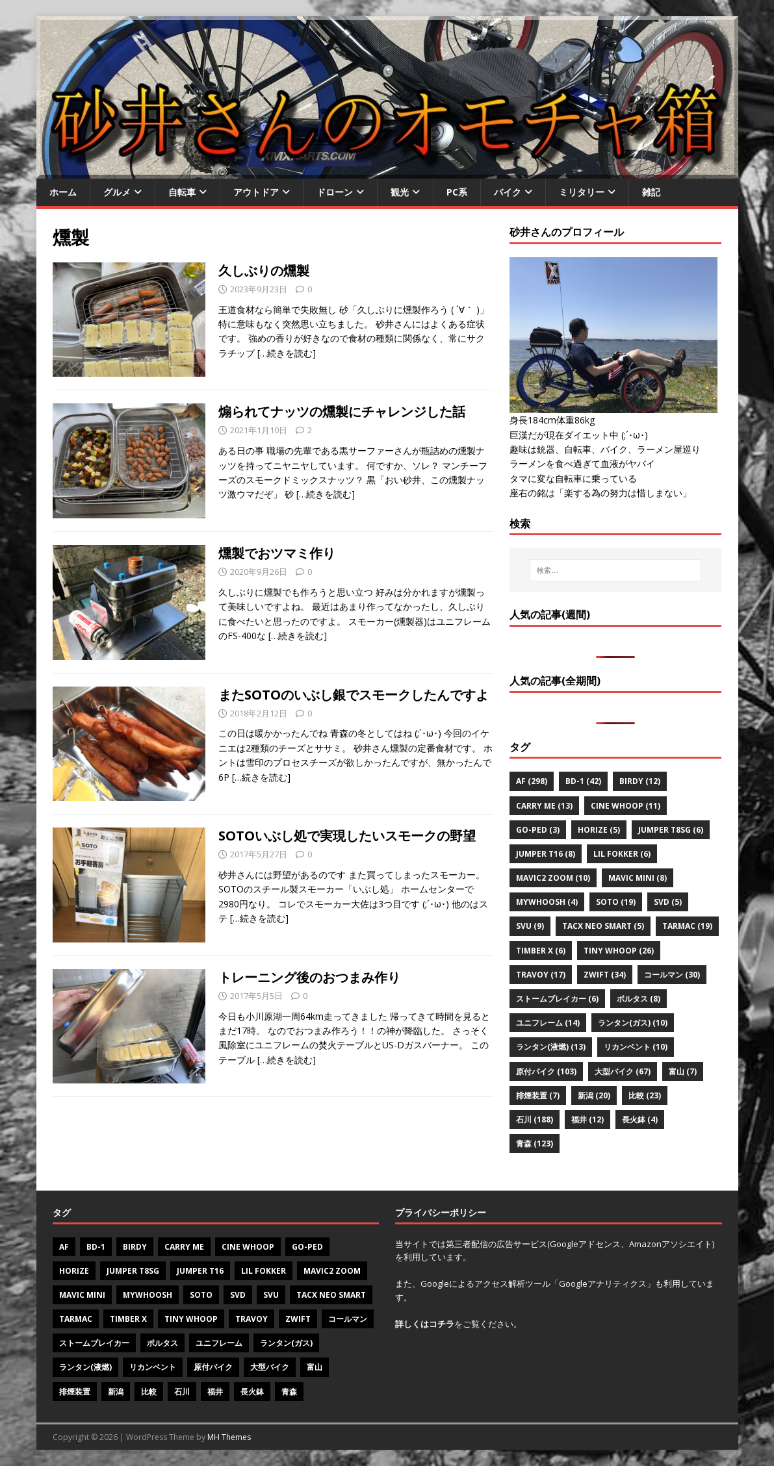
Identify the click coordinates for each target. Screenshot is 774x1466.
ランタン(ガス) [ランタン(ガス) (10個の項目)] (632, 1022)
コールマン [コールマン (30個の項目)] (672, 974)
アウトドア (256, 192)
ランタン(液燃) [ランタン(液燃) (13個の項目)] (551, 1046)
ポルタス (162, 1342)
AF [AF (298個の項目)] (531, 781)
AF (64, 1246)
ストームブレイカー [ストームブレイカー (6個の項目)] (557, 998)
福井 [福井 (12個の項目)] (587, 1119)
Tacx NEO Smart (331, 1294)
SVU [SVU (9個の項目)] (530, 925)
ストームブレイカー (94, 1342)
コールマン (347, 1318)
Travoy (251, 1318)
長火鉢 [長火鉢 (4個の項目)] (640, 1119)
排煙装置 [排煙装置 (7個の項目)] (538, 1095)
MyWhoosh (147, 1294)
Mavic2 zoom (332, 1270)
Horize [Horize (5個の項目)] (599, 829)
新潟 (115, 1391)
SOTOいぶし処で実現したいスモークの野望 (347, 835)
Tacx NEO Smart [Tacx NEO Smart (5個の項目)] (603, 925)
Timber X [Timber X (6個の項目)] (540, 950)
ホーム (63, 192)
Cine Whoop (248, 1246)
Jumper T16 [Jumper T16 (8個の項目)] (545, 853)
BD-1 (95, 1246)
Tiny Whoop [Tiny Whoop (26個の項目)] (619, 950)
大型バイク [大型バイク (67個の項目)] (623, 1071)
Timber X (128, 1318)
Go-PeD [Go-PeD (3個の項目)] (538, 829)
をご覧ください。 (458, 1324)
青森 (289, 1391)
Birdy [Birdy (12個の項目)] (639, 781)
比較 (149, 1391)
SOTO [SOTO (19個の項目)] (616, 901)
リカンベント (152, 1366)
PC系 (456, 192)
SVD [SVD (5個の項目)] (668, 901)
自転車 (182, 192)
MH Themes (229, 1437)
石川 (182, 1391)
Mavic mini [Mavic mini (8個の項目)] (637, 877)
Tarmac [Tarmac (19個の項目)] (687, 925)
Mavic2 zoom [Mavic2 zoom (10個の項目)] (553, 877)
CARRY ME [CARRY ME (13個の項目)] (544, 805)
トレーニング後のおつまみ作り (309, 977)
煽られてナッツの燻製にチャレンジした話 (341, 411)
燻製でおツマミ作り (276, 553)
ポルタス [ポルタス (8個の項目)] (638, 998)
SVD (238, 1294)
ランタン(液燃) (85, 1366)
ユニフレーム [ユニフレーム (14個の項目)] (548, 1022)
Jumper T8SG (133, 1270)
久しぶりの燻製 (263, 270)
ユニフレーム (219, 1342)
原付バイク (213, 1366)
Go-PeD (307, 1246)
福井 (215, 1391)
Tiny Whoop (191, 1318)
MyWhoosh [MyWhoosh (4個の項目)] (547, 901)
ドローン (334, 192)
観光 (400, 192)
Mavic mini (82, 1294)
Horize (74, 1270)
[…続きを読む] (286, 353)
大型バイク (269, 1366)
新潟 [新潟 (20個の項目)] (594, 1095)
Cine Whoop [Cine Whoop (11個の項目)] (625, 805)
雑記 (651, 192)
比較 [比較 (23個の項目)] (644, 1095)
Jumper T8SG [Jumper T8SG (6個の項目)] (670, 829)
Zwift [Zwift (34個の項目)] (605, 974)
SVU (271, 1294)
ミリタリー (581, 192)
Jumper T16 (200, 1270)
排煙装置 (74, 1391)
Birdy (135, 1246)
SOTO (201, 1294)
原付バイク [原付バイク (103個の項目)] (546, 1071)
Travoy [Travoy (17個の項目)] (540, 974)
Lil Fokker (263, 1270)
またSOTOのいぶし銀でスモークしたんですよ (353, 694)
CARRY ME (184, 1246)
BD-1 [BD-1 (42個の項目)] (583, 781)
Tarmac (75, 1318)
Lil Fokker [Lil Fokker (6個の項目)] (622, 853)
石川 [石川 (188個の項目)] (534, 1119)
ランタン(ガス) (286, 1342)
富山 (314, 1366)
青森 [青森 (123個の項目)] (534, 1143)
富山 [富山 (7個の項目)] (683, 1071)
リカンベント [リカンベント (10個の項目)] (635, 1046)
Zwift (298, 1318)
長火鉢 (252, 1391)
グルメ (117, 192)
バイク (507, 192)
